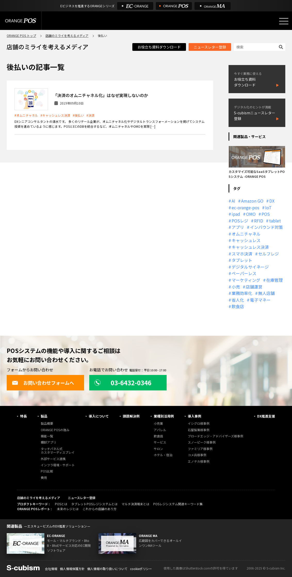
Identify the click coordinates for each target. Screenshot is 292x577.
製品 (44, 416)
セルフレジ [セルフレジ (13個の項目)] (268, 254)
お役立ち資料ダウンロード (159, 47)
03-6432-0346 (122, 382)
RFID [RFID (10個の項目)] (258, 221)
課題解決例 (131, 416)
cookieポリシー (141, 568)
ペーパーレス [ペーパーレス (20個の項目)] (244, 273)
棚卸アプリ (48, 442)
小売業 (158, 424)
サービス (160, 442)
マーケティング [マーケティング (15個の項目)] (246, 280)
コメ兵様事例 (197, 455)
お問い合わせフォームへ (43, 382)
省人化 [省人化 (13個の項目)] (238, 300)
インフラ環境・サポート (58, 465)
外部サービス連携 (53, 459)
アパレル (160, 430)
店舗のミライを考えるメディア (66, 35)
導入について (99, 416)
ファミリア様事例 (200, 449)
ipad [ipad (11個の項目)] (236, 214)
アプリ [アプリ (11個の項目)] (238, 227)
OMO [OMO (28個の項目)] (251, 214)
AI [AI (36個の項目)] (233, 201)
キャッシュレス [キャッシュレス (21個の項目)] (246, 240)
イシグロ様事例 (198, 424)
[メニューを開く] (283, 21)
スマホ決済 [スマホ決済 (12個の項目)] (242, 254)
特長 (23, 416)
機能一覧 (47, 436)
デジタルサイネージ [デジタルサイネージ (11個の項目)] (250, 267)
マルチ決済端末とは (135, 504)
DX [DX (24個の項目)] (271, 201)
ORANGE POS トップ (21, 35)
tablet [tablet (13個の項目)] (275, 221)
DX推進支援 (266, 416)
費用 (44, 478)
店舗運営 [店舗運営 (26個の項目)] (254, 287)
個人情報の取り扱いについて (107, 568)
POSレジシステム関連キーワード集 (178, 504)
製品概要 (47, 424)
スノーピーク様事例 (202, 442)
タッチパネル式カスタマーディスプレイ (58, 450)
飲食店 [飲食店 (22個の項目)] (238, 306)
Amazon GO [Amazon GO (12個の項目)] (252, 201)
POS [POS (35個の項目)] (266, 214)
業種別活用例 (164, 416)
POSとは (61, 504)
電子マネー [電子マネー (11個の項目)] (260, 300)
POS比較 (47, 471)
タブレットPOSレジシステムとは (94, 504)
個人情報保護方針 (72, 568)
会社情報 (51, 568)
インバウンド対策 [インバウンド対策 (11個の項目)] (266, 227)
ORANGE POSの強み (55, 430)
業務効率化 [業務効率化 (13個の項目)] (242, 293)
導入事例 (194, 416)
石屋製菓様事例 (198, 430)
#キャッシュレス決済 (55, 115)
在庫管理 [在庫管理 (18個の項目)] (274, 280)
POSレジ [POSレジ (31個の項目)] (240, 221)
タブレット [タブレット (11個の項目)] (242, 260)
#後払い (78, 115)
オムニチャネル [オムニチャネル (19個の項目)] (246, 234)
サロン (158, 449)
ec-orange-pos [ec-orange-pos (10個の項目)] (245, 207)
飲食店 (158, 436)
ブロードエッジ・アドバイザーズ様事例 (215, 436)
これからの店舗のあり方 (100, 509)
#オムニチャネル (26, 115)
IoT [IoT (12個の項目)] (268, 207)
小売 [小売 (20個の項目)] (236, 287)
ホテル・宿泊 (163, 455)
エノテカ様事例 (198, 461)
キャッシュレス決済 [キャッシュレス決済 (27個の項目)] (250, 247)
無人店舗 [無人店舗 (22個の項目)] (266, 293)
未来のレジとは (68, 509)
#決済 (90, 115)
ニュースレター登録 (210, 47)
